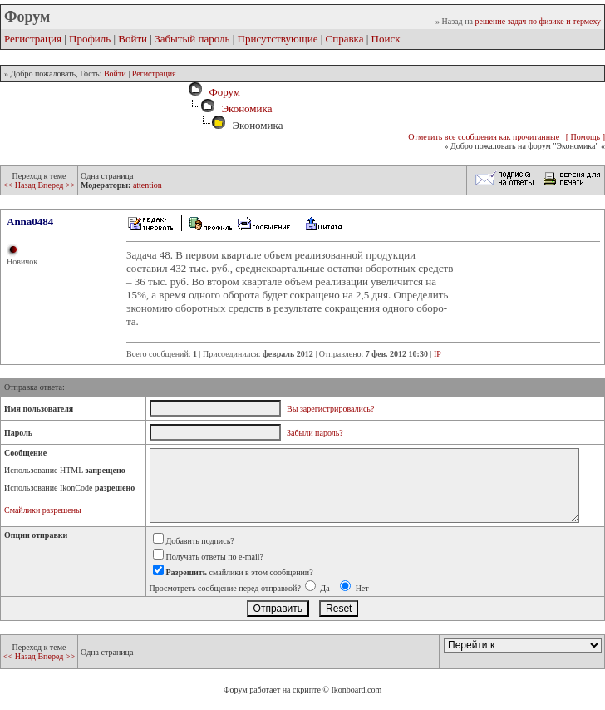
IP (437, 353)
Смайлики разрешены (42, 510)
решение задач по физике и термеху (538, 21)
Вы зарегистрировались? (330, 408)
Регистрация (32, 38)
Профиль (90, 38)
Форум (222, 92)
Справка (345, 38)
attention (147, 185)
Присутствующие (278, 38)
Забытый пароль (192, 38)
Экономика (246, 108)
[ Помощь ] (585, 136)
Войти (132, 38)
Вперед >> (56, 185)
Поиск (386, 38)
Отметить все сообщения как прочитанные (483, 136)
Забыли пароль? (315, 432)
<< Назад (20, 185)
